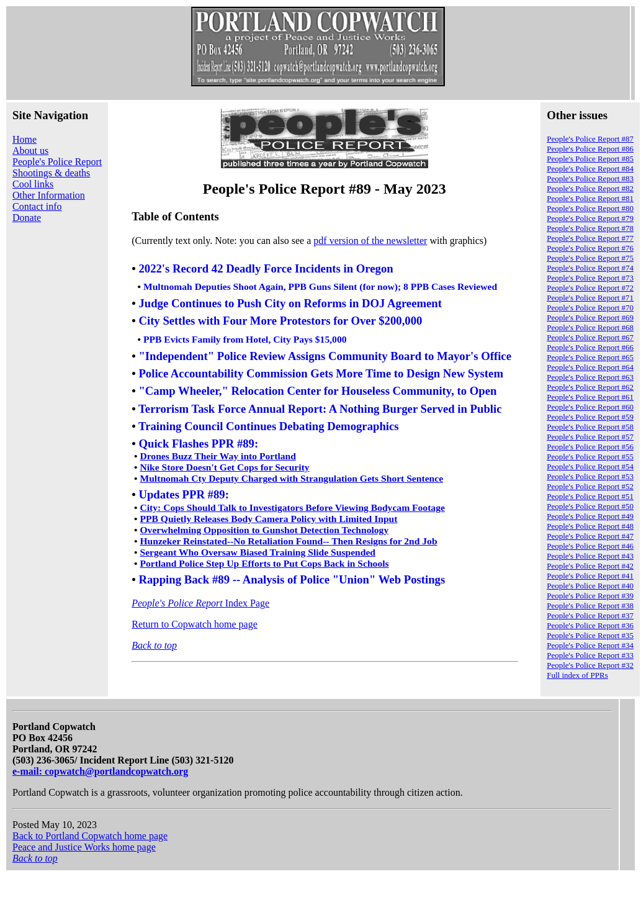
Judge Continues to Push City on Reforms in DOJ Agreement (290, 303)
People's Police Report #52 (590, 486)
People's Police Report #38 (590, 605)
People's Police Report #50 (590, 506)
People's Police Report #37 (590, 615)
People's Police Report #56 (590, 446)
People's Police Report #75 (590, 258)
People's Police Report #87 (590, 138)
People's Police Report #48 (590, 526)
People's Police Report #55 (590, 456)
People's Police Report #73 (590, 277)
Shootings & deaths (51, 173)
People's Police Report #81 (590, 198)
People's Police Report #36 (590, 625)
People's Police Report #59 (590, 416)
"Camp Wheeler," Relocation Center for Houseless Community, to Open (317, 391)
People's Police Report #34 (590, 645)
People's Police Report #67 (590, 337)
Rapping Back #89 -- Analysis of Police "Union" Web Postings (291, 579)
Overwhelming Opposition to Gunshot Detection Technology (264, 530)
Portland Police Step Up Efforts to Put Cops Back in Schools (264, 563)
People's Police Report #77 (590, 238)
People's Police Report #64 (590, 367)
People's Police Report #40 (590, 585)
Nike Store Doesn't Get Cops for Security (224, 467)
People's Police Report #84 (590, 168)
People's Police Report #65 (590, 357)
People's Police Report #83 (590, 178)
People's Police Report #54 (590, 466)
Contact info (37, 206)
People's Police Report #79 (590, 218)
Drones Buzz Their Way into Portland (217, 456)
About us (30, 150)
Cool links (32, 184)
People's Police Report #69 (590, 317)
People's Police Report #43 (590, 556)
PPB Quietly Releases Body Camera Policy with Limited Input (268, 518)
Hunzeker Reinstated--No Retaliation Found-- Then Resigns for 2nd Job (288, 541)
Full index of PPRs (577, 675)
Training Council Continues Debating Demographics (269, 426)
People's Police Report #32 (590, 665)
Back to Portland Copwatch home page (90, 836)
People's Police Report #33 (590, 655)
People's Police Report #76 (590, 248)
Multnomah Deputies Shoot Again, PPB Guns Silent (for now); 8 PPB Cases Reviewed (320, 286)
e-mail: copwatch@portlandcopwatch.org (100, 771)
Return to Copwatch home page (195, 624)
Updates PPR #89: (183, 495)
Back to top (154, 645)
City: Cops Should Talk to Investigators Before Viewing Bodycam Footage (292, 507)
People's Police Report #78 (590, 228)
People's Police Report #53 (590, 476)
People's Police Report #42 (590, 565)
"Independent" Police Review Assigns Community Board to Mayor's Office (324, 356)
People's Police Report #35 (590, 635)
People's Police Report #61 (590, 397)
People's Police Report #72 (590, 287)
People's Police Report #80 (590, 208)
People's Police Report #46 (590, 546)
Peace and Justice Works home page (84, 847)
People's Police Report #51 (590, 496)
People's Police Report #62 (590, 387)
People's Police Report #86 (590, 148)
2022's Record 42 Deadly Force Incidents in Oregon (265, 268)
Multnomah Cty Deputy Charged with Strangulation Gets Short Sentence (291, 478)
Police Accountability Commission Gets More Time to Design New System (320, 373)
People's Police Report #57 (590, 436)
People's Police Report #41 (590, 575)
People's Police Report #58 (590, 426)
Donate (26, 217)
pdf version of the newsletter (370, 240)
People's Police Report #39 (590, 595)
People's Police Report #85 (590, 158)
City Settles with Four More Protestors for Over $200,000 (280, 321)
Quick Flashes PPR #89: (198, 443)
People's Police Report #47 (590, 536)
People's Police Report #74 (590, 268)
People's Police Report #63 (590, 377)
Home (24, 139)
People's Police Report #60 (590, 407)
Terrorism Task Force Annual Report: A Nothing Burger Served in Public (319, 408)
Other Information (48, 195)
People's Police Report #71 (590, 297)
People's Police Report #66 (590, 347)
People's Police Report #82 (590, 188)
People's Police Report (57, 161)
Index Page (200, 603)
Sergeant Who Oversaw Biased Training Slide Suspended (257, 552)
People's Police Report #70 (590, 307)
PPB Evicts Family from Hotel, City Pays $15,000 (245, 339)
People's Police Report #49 (590, 516)
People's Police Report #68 (590, 327)
